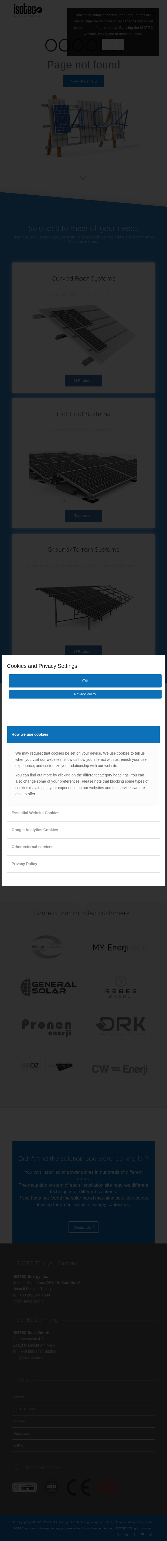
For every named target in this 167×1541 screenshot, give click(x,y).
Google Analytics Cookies (35, 830)
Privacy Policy (85, 694)
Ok (85, 680)
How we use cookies (30, 734)
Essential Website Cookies (35, 813)
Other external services (32, 847)
